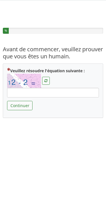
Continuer (19, 104)
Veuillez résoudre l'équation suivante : (46, 69)
